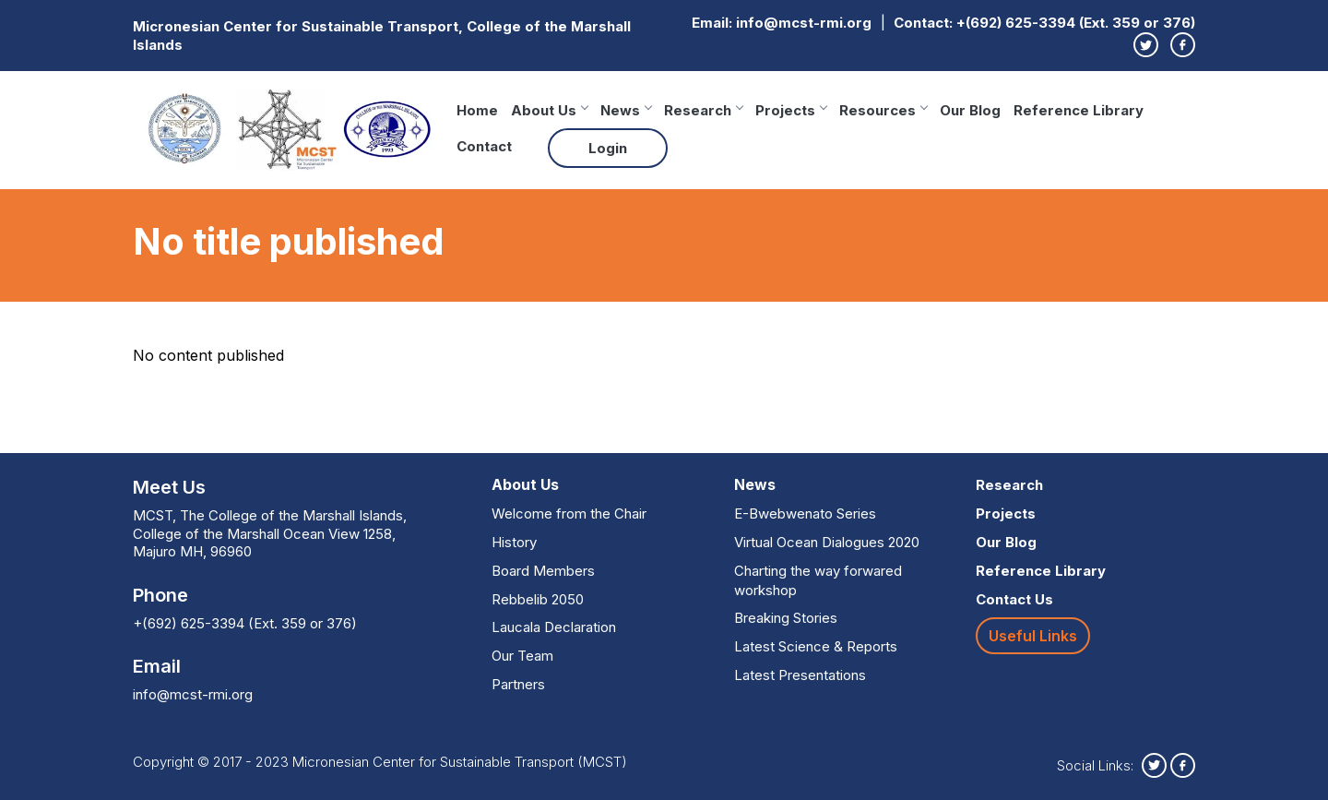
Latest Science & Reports (815, 646)
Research (703, 110)
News (625, 110)
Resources (883, 110)
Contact (484, 146)
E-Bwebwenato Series (805, 513)
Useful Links (1033, 636)
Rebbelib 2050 (538, 599)
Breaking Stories (785, 618)
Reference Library (1079, 110)
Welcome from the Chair (569, 513)
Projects (790, 110)
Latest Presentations (800, 675)
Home (477, 110)
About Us (549, 110)
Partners (518, 684)
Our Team (522, 655)
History (514, 542)
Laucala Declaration (554, 627)
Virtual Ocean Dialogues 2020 (826, 542)
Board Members (543, 570)
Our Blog (970, 110)
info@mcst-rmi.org (804, 22)
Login (607, 148)
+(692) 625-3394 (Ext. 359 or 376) (1075, 22)
